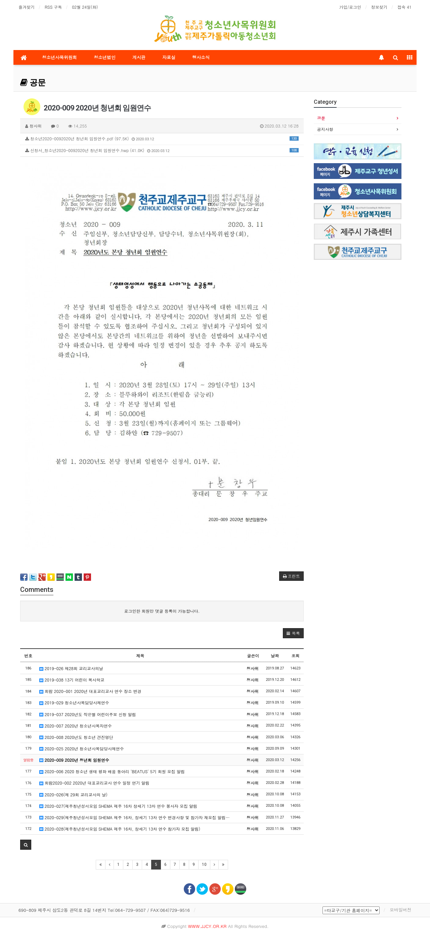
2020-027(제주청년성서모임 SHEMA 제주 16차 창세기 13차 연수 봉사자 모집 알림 (118, 806)
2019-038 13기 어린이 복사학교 (71, 680)
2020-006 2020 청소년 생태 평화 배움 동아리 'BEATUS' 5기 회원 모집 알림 (112, 771)
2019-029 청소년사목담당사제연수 (74, 702)
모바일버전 (401, 909)
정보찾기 (379, 7)
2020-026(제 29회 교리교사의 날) (73, 794)
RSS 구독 (53, 7)
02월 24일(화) (85, 7)
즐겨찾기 (26, 7)
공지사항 (325, 129)
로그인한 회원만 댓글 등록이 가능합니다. (162, 611)
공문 (33, 82)
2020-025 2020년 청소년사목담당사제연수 (81, 748)
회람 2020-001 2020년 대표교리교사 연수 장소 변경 (90, 691)
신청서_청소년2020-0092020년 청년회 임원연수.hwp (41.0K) (162, 150)
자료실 (168, 57)
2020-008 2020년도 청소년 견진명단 (76, 737)
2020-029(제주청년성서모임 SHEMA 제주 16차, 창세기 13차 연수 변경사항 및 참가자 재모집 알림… (134, 817)
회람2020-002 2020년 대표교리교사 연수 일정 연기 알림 (94, 783)
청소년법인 (105, 57)
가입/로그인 (350, 7)
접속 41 (404, 7)
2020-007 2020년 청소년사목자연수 (75, 726)
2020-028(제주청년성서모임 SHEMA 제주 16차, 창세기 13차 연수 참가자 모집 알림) (119, 829)
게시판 (138, 57)
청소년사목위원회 (59, 57)
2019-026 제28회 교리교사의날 (71, 668)
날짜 (275, 655)
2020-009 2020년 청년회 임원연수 (74, 760)
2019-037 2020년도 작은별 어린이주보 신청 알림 (87, 714)
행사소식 (201, 57)
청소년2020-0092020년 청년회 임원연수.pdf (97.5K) (162, 138)
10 (204, 864)
